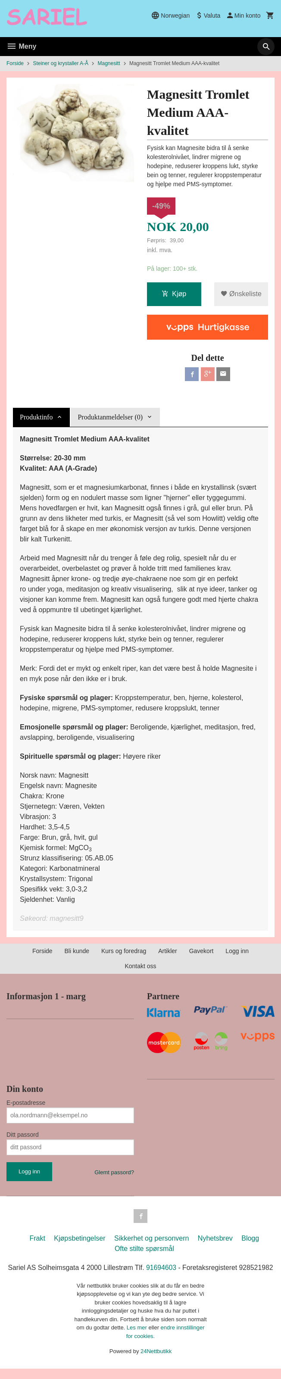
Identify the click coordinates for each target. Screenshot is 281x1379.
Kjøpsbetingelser (79, 1238)
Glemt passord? (114, 1172)
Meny (21, 46)
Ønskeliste (241, 294)
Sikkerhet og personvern (151, 1238)
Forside (15, 63)
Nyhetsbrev (215, 1238)
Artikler (167, 950)
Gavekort (201, 950)
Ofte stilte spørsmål (144, 1248)
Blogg (250, 1238)
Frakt (37, 1238)
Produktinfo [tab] (36, 417)
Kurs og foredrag (123, 950)
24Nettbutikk (156, 1362)
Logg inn (237, 950)
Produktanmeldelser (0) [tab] (110, 417)
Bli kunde (77, 950)
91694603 (179, 1267)
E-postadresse (25, 1102)
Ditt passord (22, 1134)
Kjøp (174, 294)
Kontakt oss (140, 966)
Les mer (138, 1338)
